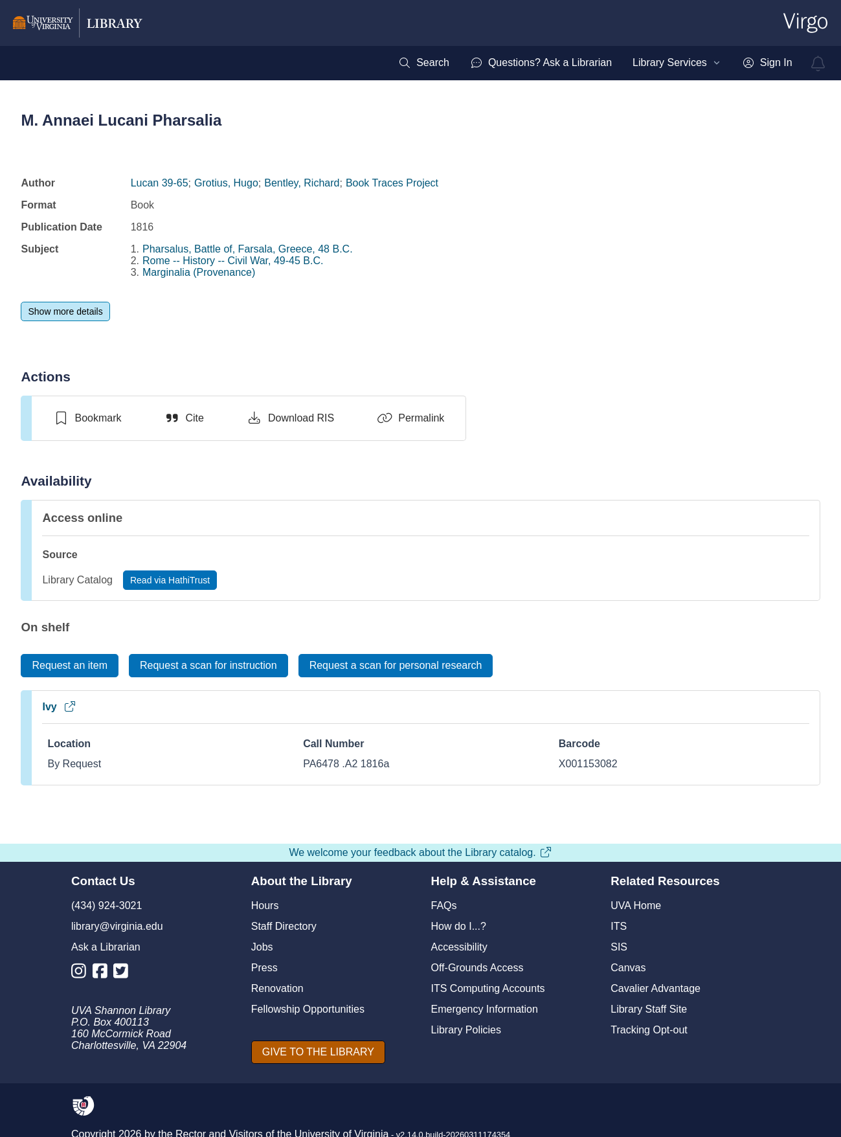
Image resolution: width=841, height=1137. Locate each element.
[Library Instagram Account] (82, 973)
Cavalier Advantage (656, 988)
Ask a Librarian (105, 946)
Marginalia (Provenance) (198, 272)
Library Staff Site (649, 1009)
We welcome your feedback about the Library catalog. (420, 852)
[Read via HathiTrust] (170, 580)
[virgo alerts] (818, 63)
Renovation (277, 988)
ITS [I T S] (619, 926)
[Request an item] (69, 665)
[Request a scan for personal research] (395, 665)
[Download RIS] (290, 418)
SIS (619, 946)
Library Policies (466, 1029)
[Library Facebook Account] (103, 973)
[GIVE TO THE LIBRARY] (318, 1052)
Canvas (628, 967)
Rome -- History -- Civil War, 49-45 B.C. (232, 260)
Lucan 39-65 (159, 182)
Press (264, 967)
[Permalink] (410, 418)
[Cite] (184, 418)
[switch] (87, 418)
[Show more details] (65, 311)
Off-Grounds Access (477, 967)
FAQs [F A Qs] (444, 905)
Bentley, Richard (301, 182)
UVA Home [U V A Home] (636, 905)
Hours (265, 905)
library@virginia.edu (117, 926)
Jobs (262, 946)
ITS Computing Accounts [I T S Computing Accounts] (488, 988)
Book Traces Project (392, 182)
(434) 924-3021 (106, 905)
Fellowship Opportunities (307, 1009)
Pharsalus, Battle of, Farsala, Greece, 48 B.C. (247, 248)
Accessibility (459, 946)
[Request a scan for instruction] (208, 665)
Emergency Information (484, 1009)
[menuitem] (423, 62)
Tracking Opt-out (649, 1029)
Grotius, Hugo (226, 182)
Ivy (59, 706)
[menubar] (595, 62)
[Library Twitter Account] (124, 973)
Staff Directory (284, 926)
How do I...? (458, 926)
